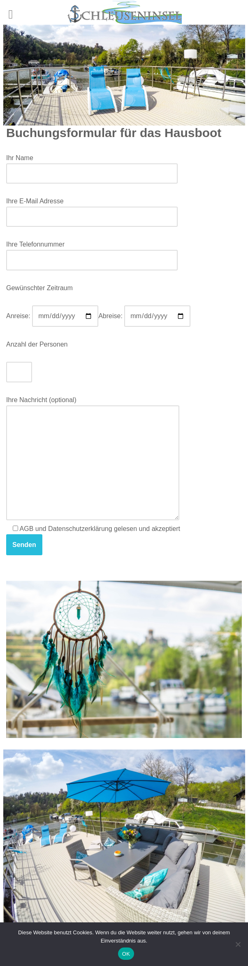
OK (126, 954)
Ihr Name (92, 165)
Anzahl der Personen (36, 344)
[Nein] (238, 944)
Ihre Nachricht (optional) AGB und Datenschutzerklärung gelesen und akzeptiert (93, 475)
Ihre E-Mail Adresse (92, 209)
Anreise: (52, 315)
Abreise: (144, 315)
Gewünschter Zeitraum (39, 287)
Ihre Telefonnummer (92, 252)
